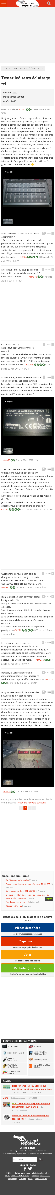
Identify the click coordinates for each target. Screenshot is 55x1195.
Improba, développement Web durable (27, 1175)
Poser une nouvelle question (31, 802)
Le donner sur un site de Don (27, 960)
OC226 (23, 256)
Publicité (22, 1178)
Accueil (27, 3)
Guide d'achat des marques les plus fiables (28, 974)
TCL (14, 92)
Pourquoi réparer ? (21, 1092)
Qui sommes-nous (22, 1173)
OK (40, 1159)
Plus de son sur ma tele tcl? (17, 902)
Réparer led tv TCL (14, 906)
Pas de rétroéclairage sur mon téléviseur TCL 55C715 (28, 884)
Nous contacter (41, 1178)
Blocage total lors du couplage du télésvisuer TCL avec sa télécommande (27, 897)
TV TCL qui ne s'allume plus (17, 880)
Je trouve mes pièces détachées (27, 934)
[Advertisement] (27, 35)
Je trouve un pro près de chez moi (27, 947)
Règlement (12, 1178)
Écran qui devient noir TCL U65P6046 (21, 891)
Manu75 (22, 109)
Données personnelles (41, 1175)
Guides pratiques (18, 1098)
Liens (5, 1097)
